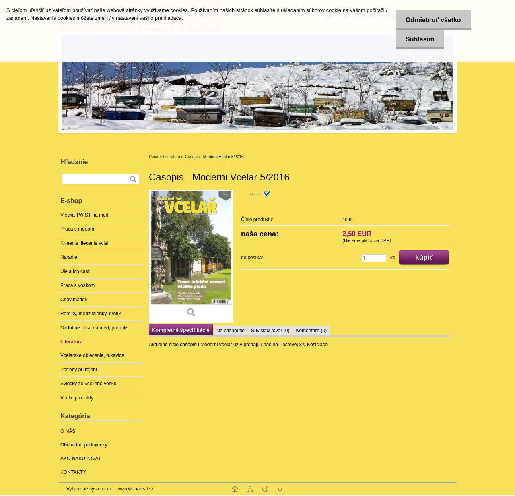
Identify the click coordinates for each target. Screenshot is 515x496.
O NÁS (67, 431)
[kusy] (373, 258)
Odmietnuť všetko (433, 20)
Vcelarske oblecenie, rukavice (92, 355)
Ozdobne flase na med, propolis (94, 328)
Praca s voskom (77, 285)
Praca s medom (77, 229)
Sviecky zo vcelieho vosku (88, 383)
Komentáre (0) (311, 330)
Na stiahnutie (230, 330)
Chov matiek (73, 299)
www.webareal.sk (135, 489)
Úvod (153, 157)
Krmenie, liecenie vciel (84, 243)
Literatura (71, 342)
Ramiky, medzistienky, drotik (90, 313)
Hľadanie (74, 162)
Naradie (68, 257)
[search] (133, 179)
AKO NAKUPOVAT (80, 458)
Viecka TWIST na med (84, 215)
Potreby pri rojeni (78, 369)
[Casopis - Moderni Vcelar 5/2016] (191, 256)
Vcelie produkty (76, 398)
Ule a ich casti (75, 271)
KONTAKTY (73, 472)
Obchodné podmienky (83, 445)
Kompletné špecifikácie (181, 330)
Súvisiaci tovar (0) (270, 330)
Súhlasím (420, 39)
